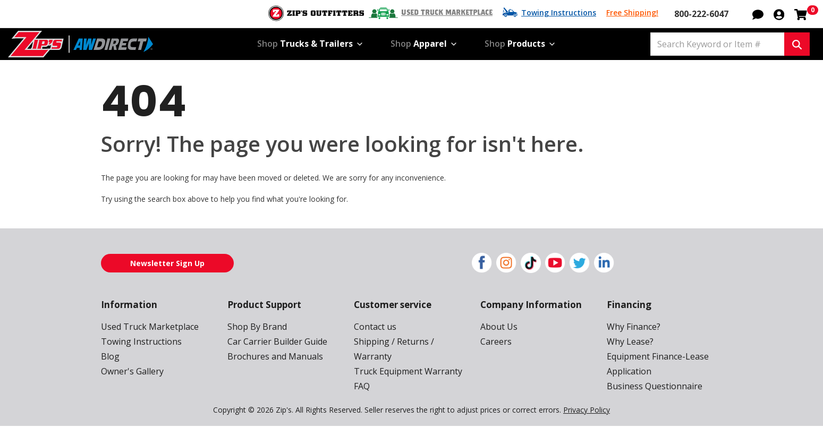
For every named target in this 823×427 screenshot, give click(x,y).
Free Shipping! (634, 12)
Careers (495, 341)
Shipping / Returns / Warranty (409, 341)
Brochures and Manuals (272, 356)
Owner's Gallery (131, 371)
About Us (497, 326)
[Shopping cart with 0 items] (800, 13)
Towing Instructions (563, 12)
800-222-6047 (702, 13)
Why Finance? (634, 326)
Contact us (374, 326)
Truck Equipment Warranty (404, 356)
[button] (757, 13)
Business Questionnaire (652, 386)
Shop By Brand (256, 326)
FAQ (362, 371)
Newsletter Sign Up (167, 263)
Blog (109, 356)
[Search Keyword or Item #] (717, 44)
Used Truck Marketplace (453, 12)
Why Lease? (630, 341)
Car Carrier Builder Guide (275, 341)
